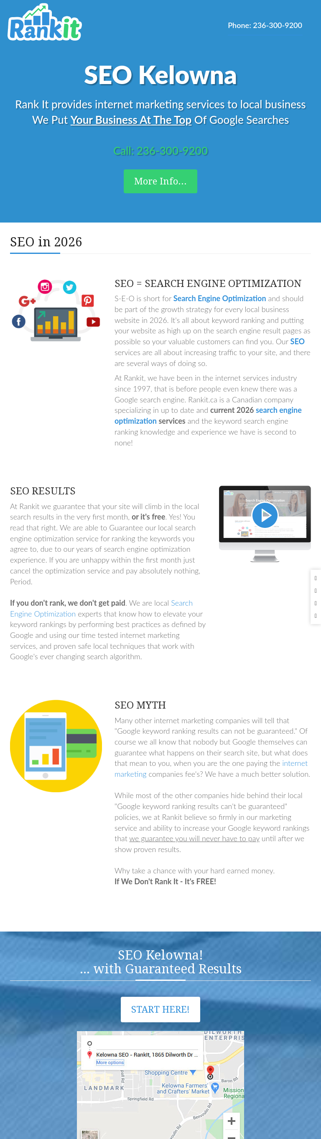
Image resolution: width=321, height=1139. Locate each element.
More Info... (160, 181)
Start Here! (160, 1009)
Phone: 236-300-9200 (265, 25)
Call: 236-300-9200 (160, 150)
